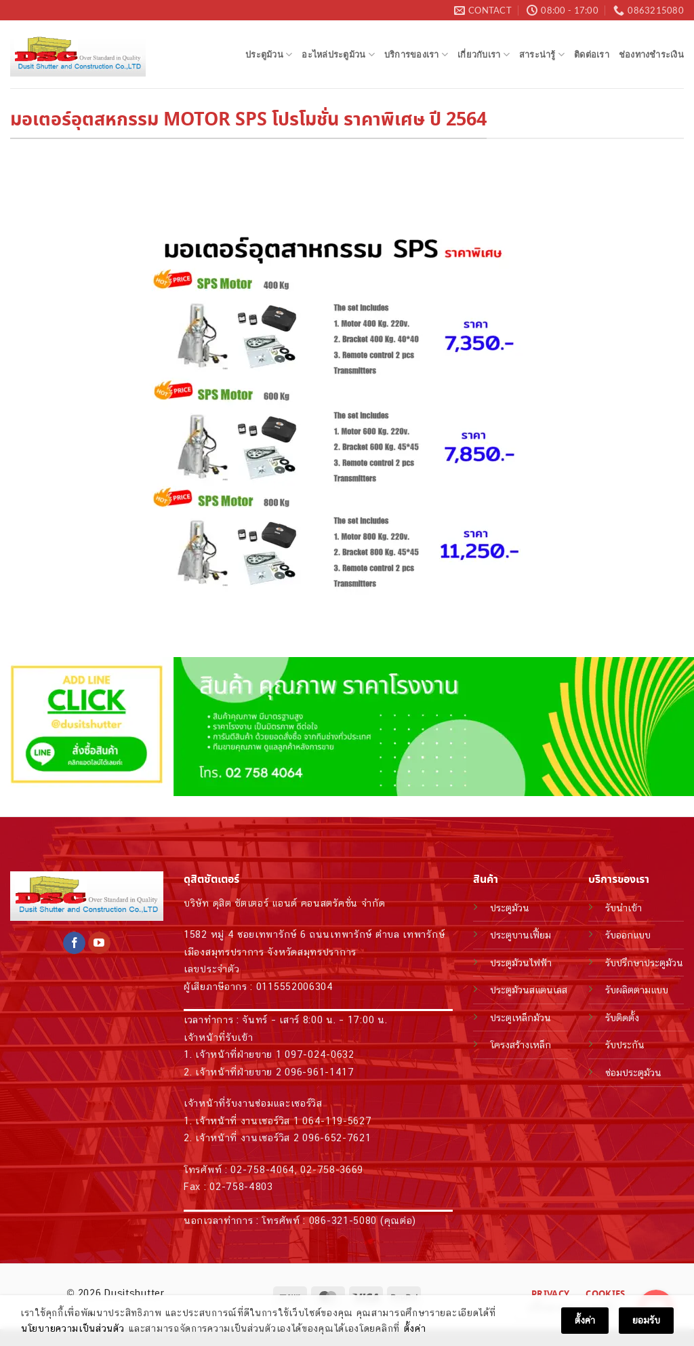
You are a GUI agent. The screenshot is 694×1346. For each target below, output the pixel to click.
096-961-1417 (319, 1071)
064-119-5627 (336, 1120)
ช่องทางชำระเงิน (651, 54)
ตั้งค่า (415, 1328)
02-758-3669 (331, 1169)
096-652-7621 (336, 1137)
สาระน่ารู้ (542, 54)
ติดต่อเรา (591, 54)
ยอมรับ (646, 1320)
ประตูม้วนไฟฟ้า (521, 962)
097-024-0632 (319, 1054)
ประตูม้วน (268, 54)
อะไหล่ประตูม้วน (338, 54)
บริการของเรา (416, 54)
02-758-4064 (262, 1169)
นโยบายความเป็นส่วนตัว (73, 1328)
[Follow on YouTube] (99, 943)
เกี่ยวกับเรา (483, 54)
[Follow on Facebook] (74, 943)
